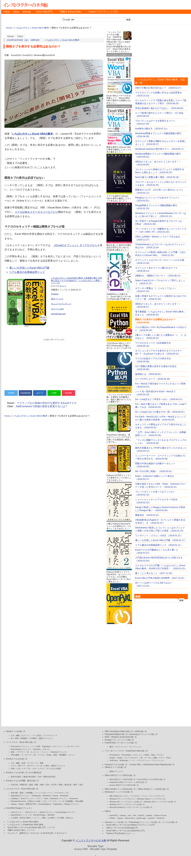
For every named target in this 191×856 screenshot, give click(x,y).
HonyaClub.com (58, 314)
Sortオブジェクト (28, 798)
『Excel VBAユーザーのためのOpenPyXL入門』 (125, 831)
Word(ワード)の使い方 (15, 731)
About (16, 11)
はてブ (39, 393)
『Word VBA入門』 (44, 11)
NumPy (141, 815)
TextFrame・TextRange (119, 760)
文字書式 (33, 738)
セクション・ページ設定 (31, 735)
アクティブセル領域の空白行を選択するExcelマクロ (47, 403)
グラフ (13, 766)
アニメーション (158, 760)
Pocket (68, 393)
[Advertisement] (53, 363)
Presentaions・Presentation (120, 755)
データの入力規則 (54, 768)
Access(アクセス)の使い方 (116, 764)
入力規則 (14, 818)
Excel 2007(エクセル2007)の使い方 (151, 779)
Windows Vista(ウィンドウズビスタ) (151, 799)
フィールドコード (50, 735)
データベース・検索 (35, 763)
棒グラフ (21, 766)
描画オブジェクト (46, 738)
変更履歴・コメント (67, 755)
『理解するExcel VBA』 (70, 11)
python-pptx (141, 818)
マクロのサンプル (62, 793)
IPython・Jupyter (116, 818)
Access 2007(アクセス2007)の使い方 (124, 785)
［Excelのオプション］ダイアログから (75, 245)
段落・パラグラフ (18, 752)
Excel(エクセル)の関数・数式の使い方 (22, 781)
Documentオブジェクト (20, 746)
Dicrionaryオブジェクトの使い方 (143, 734)
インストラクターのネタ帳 (25, 5)
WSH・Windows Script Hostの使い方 (121, 737)
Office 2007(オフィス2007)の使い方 (120, 775)
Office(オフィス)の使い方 (115, 767)
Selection (37, 749)
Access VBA (135, 764)
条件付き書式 (16, 777)
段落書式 (24, 738)
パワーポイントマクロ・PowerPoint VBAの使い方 (126, 751)
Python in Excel (160, 815)
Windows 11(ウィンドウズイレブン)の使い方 (127, 804)
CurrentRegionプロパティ (65, 812)
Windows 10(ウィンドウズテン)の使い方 (160, 802)
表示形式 (51, 815)
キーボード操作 (43, 766)
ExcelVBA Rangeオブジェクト (19, 808)
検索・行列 (44, 785)
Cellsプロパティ (17, 812)
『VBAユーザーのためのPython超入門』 (122, 828)
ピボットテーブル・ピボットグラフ (31, 768)
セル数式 (51, 818)
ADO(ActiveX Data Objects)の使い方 (159, 764)
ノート (132, 760)
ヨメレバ (62, 286)
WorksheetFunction (18, 801)
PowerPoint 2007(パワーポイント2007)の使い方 (128, 782)
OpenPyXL (114, 815)
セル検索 (60, 818)
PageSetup (57, 804)
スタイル (46, 749)
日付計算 (14, 785)
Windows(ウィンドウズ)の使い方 (119, 792)
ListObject (15, 798)
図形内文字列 (31, 804)
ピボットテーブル (50, 801)
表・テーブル (39, 755)
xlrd (129, 815)
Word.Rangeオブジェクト (21, 749)
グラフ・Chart (42, 798)
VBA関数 (29, 793)
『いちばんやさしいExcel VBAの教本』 (23, 822)
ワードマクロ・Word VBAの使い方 (21, 742)
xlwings (123, 815)
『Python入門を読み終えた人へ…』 (120, 833)
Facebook (25, 393)
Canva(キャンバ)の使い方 (116, 822)
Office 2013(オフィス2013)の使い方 (153, 789)
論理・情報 (33, 785)
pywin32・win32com (156, 818)
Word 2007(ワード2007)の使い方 (122, 779)
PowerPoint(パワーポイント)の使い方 (121, 743)
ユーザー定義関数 (66, 801)
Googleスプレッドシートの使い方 (119, 740)
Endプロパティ (32, 812)
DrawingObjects (45, 804)
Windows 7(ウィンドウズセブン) (122, 799)
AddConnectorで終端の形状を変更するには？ (42, 406)
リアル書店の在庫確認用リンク (27, 272)
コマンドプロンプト (157, 796)
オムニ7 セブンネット (61, 304)
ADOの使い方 (141, 731)
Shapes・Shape (17, 804)
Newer (10, 36)
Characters (73, 798)
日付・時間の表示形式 (47, 777)
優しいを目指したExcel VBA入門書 (29, 267)
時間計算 (23, 785)
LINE (54, 393)
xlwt (134, 815)
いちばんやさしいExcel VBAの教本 (31, 28)
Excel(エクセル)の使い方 (16, 759)
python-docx (130, 818)
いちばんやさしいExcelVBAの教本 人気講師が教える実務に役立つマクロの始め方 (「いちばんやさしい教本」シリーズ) (76, 280)
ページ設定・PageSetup (41, 746)
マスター (160, 755)
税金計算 (67, 785)
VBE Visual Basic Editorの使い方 (119, 731)
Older (20, 36)
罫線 (44, 818)
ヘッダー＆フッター (72, 746)
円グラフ (31, 766)
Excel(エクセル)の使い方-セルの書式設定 (23, 772)
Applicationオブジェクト (20, 796)
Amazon (55, 294)
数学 (75, 785)
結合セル (69, 818)
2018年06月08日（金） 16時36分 (23, 40)
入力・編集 (15, 735)
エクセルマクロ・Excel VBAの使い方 (22, 789)
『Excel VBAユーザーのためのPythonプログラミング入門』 (130, 825)
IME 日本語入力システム (119, 796)
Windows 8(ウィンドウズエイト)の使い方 (126, 802)
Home (7, 11)
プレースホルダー (131, 758)
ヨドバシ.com (57, 309)
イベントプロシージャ (44, 793)
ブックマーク (26, 755)
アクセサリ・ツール (139, 796)
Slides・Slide (150, 755)
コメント (36, 818)
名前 (23, 763)
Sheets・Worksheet (60, 796)
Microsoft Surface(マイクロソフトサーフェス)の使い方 (131, 807)
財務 (60, 785)
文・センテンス (33, 752)
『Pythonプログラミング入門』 (103, 11)
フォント (45, 752)
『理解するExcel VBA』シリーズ (20, 830)
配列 (22, 793)
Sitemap (26, 11)
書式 (111, 747)
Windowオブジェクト (59, 752)
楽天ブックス (57, 299)
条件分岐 (14, 793)
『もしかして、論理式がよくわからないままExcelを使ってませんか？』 (37, 833)
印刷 (16, 738)
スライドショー (144, 760)
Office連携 (15, 755)
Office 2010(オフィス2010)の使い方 (120, 789)
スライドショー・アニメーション (128, 747)
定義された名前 (34, 801)
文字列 (54, 785)
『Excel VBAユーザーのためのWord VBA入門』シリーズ (30, 827)
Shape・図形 (52, 755)
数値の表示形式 (30, 777)
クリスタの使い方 (170, 822)
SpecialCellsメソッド (19, 815)
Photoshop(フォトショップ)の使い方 (144, 822)
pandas (149, 815)
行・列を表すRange (37, 815)
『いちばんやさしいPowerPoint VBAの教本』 (25, 824)
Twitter (11, 393)
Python (108, 811)
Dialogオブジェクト (71, 804)
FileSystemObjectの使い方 (116, 734)
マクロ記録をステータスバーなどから (36, 212)
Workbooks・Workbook (41, 796)
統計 (81, 785)
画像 (155, 758)
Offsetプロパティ (46, 812)
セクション (57, 746)
